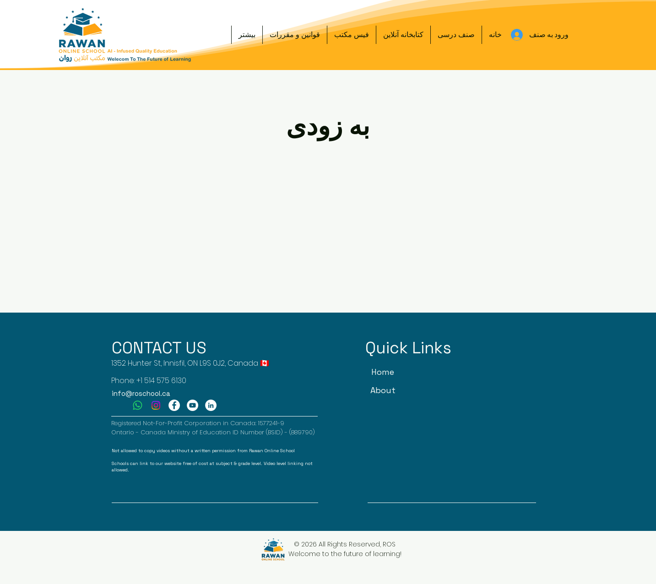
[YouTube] (192, 405)
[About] (383, 390)
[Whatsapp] (137, 405)
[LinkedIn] (211, 405)
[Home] (383, 372)
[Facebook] (174, 405)
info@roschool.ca (141, 393)
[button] (456, 35)
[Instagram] (156, 405)
